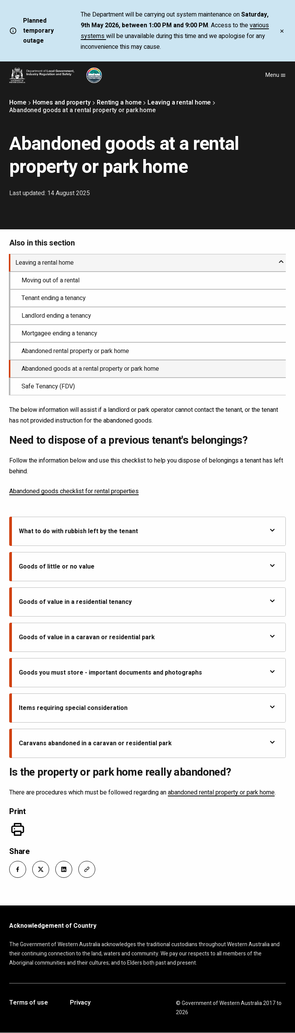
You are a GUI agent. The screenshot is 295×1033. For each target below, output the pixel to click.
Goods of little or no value (147, 566)
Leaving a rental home (179, 102)
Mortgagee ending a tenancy (59, 333)
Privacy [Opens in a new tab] (80, 1003)
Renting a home (119, 102)
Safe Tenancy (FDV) (48, 386)
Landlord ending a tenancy (56, 315)
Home (18, 102)
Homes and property (62, 102)
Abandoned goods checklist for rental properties (74, 491)
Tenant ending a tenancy (54, 298)
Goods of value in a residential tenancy (147, 602)
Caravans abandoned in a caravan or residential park (147, 743)
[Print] (17, 829)
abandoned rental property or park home (221, 792)
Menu (275, 75)
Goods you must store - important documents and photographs (147, 672)
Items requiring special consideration (147, 708)
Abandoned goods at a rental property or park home (90, 368)
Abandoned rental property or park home (75, 351)
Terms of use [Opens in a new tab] (28, 1003)
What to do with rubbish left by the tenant (147, 531)
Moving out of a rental (51, 280)
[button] (17, 869)
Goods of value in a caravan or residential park (147, 637)
